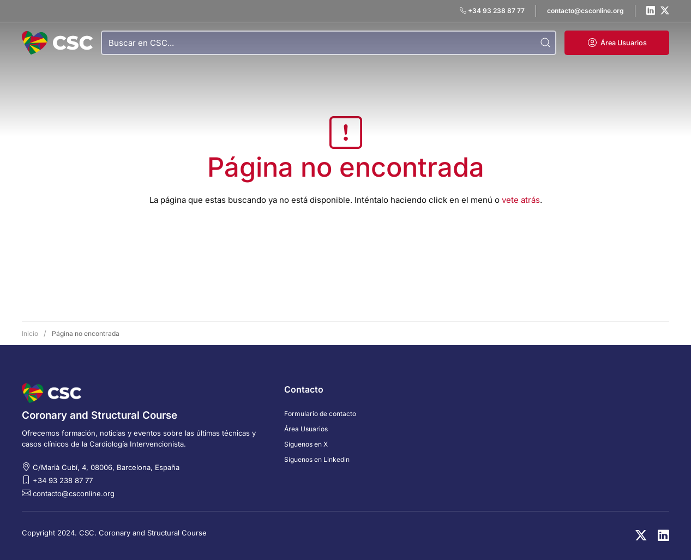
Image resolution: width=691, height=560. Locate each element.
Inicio (30, 333)
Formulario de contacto (320, 414)
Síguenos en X (306, 444)
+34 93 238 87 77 (63, 480)
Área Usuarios (306, 429)
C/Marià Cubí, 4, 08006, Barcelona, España (106, 467)
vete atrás (521, 200)
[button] (616, 43)
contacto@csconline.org (74, 493)
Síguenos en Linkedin (317, 459)
